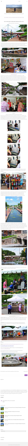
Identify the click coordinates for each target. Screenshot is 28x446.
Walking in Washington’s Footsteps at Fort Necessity (12, 411)
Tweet (3, 401)
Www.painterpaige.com (14, 74)
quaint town (21, 17)
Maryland (17, 17)
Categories (2, 439)
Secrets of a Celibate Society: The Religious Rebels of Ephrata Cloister (14, 419)
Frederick (14, 17)
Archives (2, 429)
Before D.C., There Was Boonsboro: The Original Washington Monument (15, 423)
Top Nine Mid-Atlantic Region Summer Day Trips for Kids (10, 371)
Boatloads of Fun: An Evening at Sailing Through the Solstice (13, 415)
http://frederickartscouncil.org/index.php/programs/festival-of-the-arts (13, 344)
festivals (10, 17)
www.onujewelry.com (18, 316)
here (1, 320)
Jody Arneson (17, 23)
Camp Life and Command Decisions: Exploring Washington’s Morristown (15, 407)
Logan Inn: (25, 371)
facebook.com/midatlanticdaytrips (5, 348)
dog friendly (6, 17)
